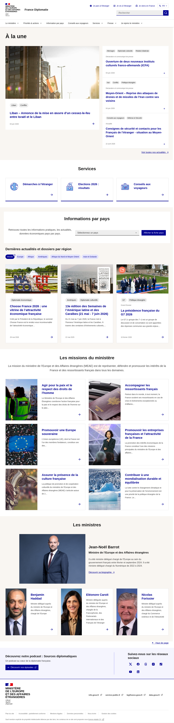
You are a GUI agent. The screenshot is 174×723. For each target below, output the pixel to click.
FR (163, 6)
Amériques (42, 257)
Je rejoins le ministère (130, 23)
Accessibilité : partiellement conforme (32, 714)
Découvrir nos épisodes (22, 667)
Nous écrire (92, 714)
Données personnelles (75, 714)
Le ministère (10, 23)
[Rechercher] (139, 13)
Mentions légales (56, 714)
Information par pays (55, 23)
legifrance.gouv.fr (135, 695)
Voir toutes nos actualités (153, 152)
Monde (10, 257)
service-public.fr (113, 695)
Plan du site (9, 714)
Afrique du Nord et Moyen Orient (65, 257)
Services (96, 23)
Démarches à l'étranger (38, 184)
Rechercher (166, 13)
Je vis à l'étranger (124, 6)
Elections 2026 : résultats (88, 186)
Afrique (31, 257)
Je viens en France (147, 6)
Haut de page (162, 643)
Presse (111, 23)
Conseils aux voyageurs (78, 23)
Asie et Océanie (90, 257)
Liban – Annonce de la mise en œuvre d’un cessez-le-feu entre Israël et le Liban (50, 115)
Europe (20, 257)
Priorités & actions (31, 23)
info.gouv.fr (94, 695)
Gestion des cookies (109, 714)
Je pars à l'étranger (101, 6)
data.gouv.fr (154, 695)
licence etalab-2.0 (95, 719)
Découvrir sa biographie (100, 572)
